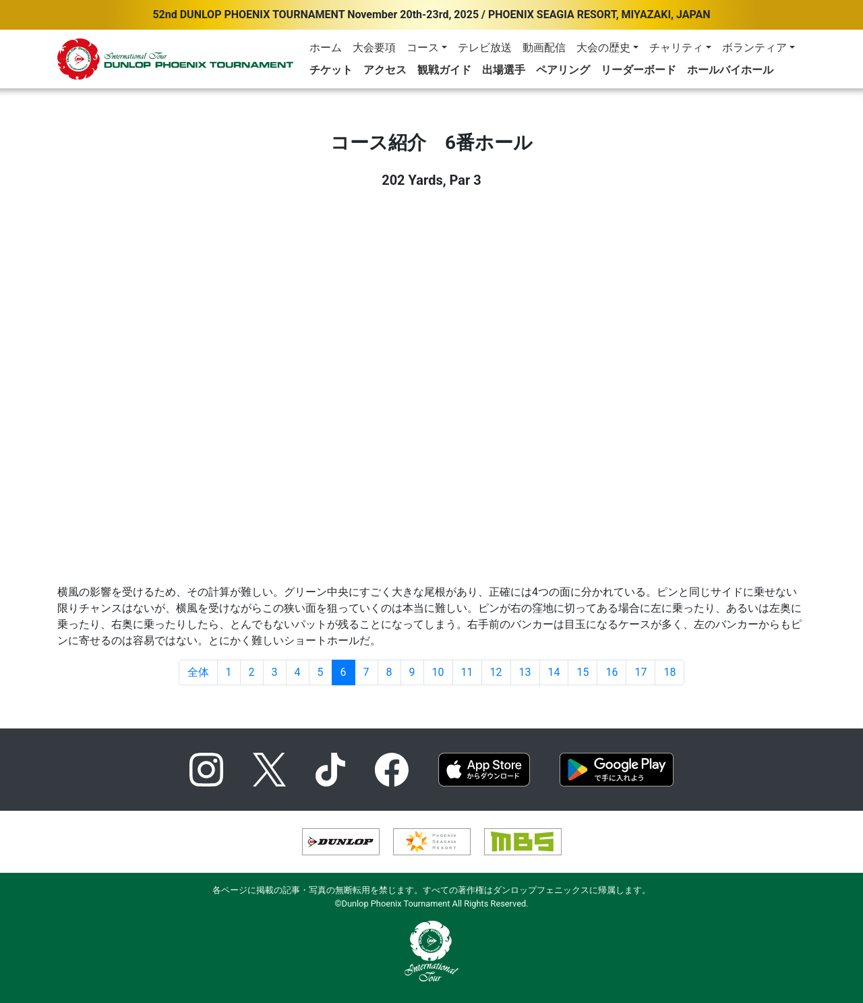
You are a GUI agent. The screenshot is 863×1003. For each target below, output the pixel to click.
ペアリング (563, 69)
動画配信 (544, 47)
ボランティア (754, 47)
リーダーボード (638, 69)
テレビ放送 (485, 47)
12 (496, 672)
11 (467, 672)
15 (582, 672)
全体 (198, 672)
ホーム (325, 47)
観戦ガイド (444, 69)
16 (611, 672)
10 (438, 672)
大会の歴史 (603, 47)
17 (640, 672)
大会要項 (374, 47)
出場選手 (503, 69)
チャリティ (676, 47)
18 (669, 672)
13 (525, 672)
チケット (331, 69)
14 (554, 672)
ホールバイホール (730, 69)
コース (423, 47)
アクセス (385, 69)
